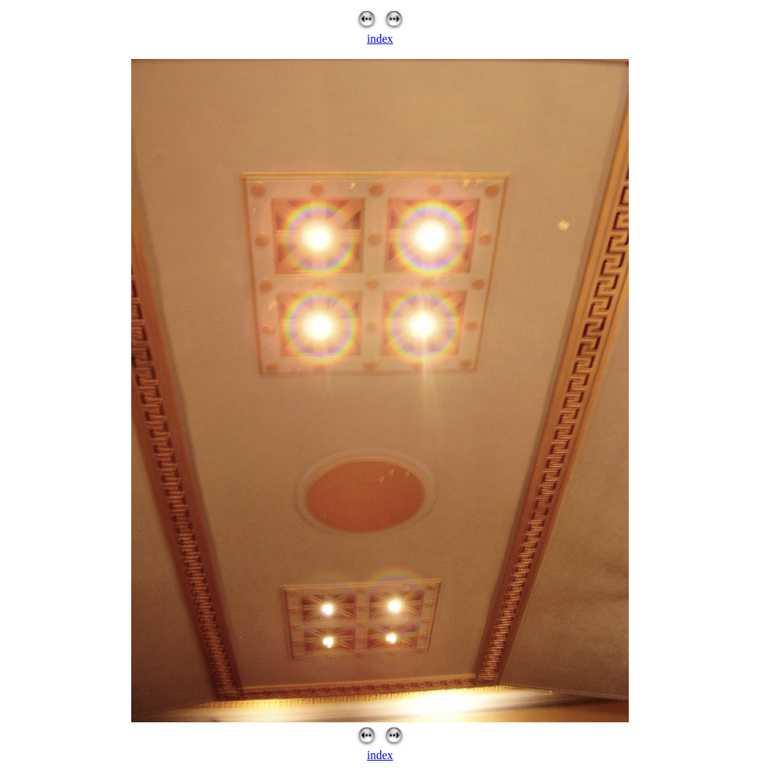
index (380, 38)
